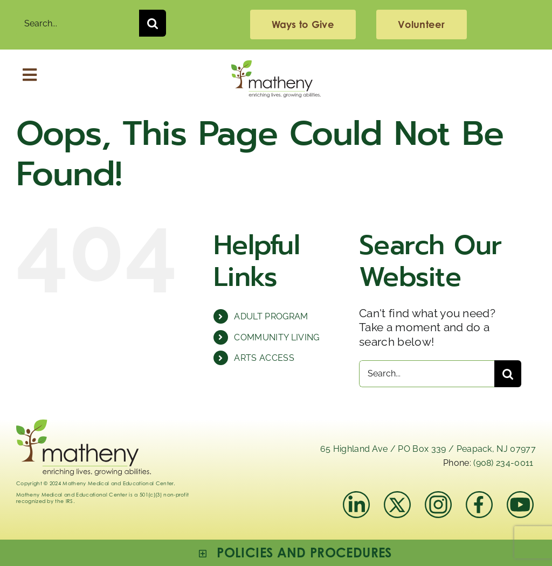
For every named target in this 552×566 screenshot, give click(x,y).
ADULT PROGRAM (271, 316)
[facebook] (479, 497)
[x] (397, 497)
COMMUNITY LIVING (276, 337)
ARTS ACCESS (264, 358)
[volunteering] (421, 24)
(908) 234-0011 (503, 463)
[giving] (303, 24)
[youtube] (520, 497)
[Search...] (77, 23)
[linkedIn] (356, 497)
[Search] (152, 23)
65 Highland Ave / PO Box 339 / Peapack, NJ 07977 (428, 449)
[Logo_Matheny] (275, 66)
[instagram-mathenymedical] (439, 504)
